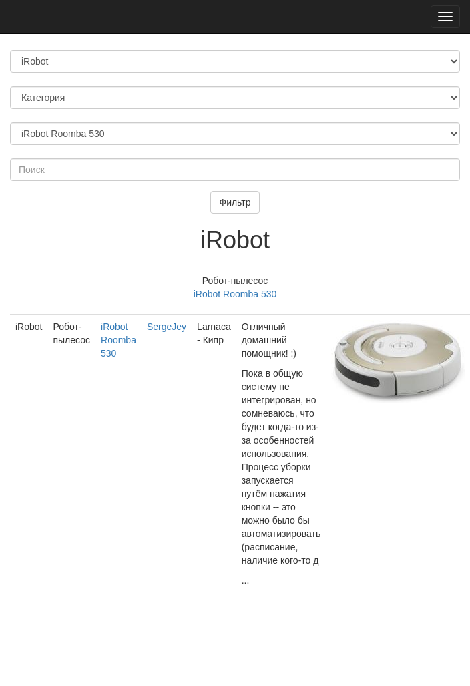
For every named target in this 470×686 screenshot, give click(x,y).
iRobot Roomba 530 (235, 294)
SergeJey (166, 326)
